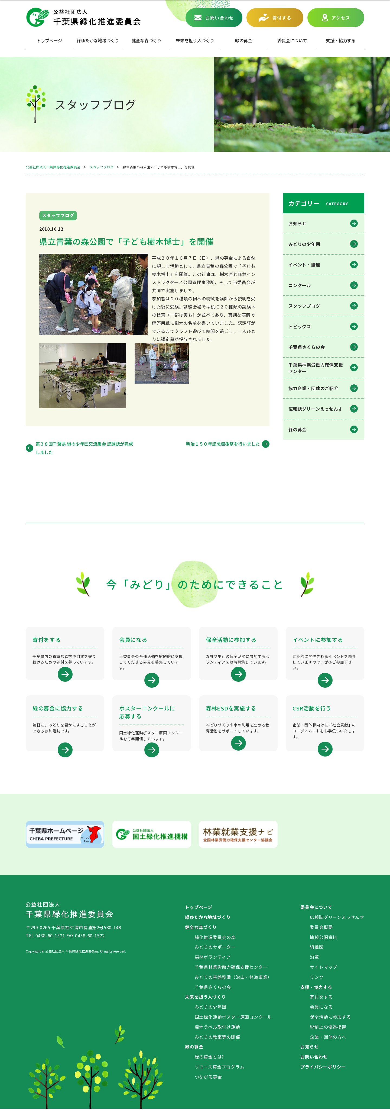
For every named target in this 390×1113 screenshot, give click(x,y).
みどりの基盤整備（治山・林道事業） (233, 981)
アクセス (341, 17)
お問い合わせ (219, 17)
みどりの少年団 (304, 244)
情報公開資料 (323, 941)
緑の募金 (297, 429)
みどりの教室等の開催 (217, 1041)
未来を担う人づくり (195, 40)
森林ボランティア (213, 961)
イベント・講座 (304, 264)
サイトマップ (323, 971)
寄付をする (321, 1001)
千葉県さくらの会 (306, 347)
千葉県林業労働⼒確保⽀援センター (315, 367)
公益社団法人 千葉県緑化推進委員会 (83, 17)
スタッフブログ (304, 306)
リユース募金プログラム (220, 1070)
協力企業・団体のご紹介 (313, 388)
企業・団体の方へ (328, 1041)
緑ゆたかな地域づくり (98, 40)
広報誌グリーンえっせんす (315, 409)
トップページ (49, 40)
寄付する (281, 17)
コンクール (299, 285)
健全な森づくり (146, 40)
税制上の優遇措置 (328, 1031)
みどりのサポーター (215, 951)
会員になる (321, 1011)
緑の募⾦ (243, 40)
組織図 (316, 951)
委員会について (292, 40)
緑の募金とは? (209, 1060)
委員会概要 (321, 931)
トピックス (299, 326)
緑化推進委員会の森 (215, 941)
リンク (316, 981)
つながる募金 (208, 1080)
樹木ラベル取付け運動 (217, 1031)
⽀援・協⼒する (341, 40)
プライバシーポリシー (323, 1070)
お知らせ (297, 223)
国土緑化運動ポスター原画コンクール (233, 1021)
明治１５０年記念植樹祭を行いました (223, 443)
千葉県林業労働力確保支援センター (231, 971)
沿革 (314, 961)
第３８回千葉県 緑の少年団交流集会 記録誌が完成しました (84, 447)
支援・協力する (316, 991)
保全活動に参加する (330, 1021)
